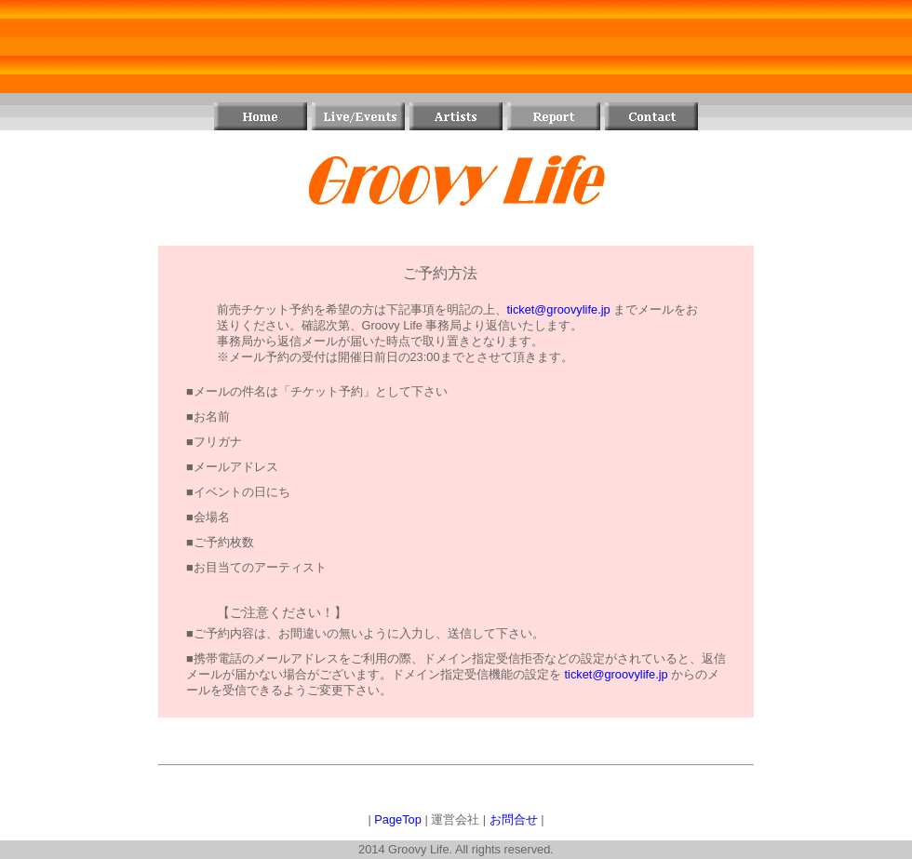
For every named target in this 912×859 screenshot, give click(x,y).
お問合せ (514, 819)
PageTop (398, 819)
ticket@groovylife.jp (558, 309)
